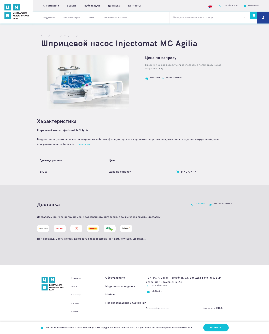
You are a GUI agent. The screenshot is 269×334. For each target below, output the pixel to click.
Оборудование (52, 17)
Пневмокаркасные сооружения (146, 17)
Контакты (134, 5)
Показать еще (88, 144)
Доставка (114, 5)
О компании (51, 5)
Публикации (92, 5)
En (189, 6)
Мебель (113, 17)
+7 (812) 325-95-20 (165, 291)
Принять (214, 327)
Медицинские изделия (85, 17)
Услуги (71, 5)
